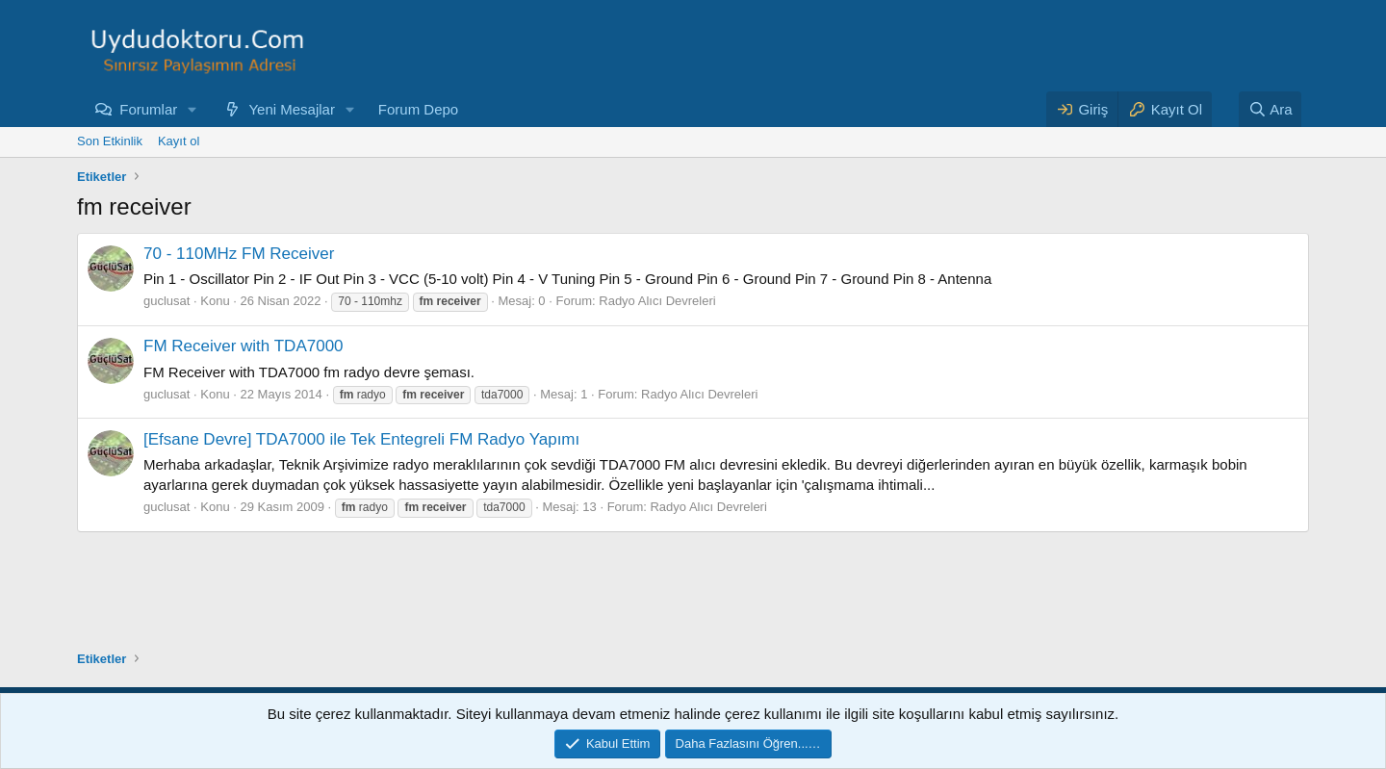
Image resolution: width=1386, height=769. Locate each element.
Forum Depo (418, 109)
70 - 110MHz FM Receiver (238, 253)
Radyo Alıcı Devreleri (657, 301)
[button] (192, 109)
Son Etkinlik (109, 141)
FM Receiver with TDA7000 (243, 346)
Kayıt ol (178, 141)
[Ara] (1270, 109)
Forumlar (148, 109)
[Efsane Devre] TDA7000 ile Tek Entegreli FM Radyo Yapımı (361, 439)
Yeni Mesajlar (291, 109)
